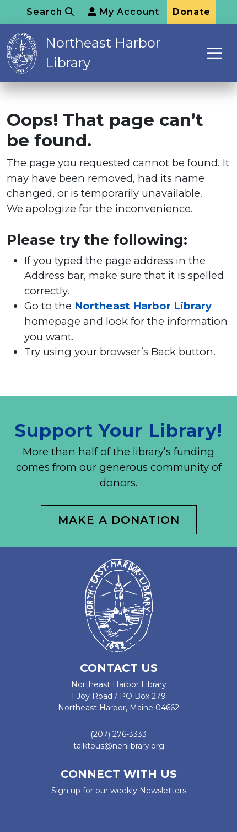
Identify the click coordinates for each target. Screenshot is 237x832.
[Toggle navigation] (214, 53)
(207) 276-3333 (118, 734)
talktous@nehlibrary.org (118, 746)
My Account (123, 12)
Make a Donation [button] (119, 519)
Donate (192, 12)
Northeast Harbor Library (102, 53)
